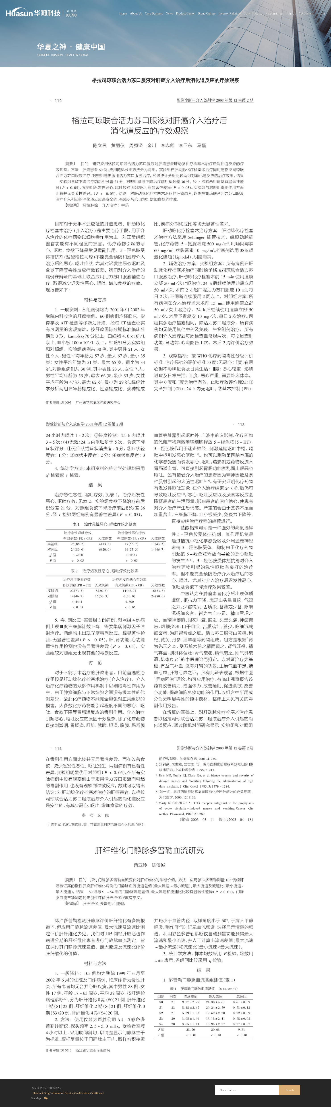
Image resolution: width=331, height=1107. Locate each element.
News (169, 13)
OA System (306, 13)
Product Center (185, 13)
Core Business (154, 13)
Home (123, 13)
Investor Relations (230, 13)
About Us (136, 13)
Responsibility (274, 13)
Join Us (291, 13)
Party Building (253, 13)
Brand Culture (206, 13)
